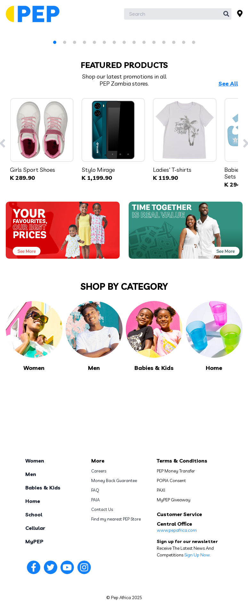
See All (228, 83)
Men (30, 474)
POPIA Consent (171, 480)
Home (32, 501)
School (33, 514)
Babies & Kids (42, 487)
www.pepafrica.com (177, 530)
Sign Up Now (197, 555)
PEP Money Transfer (176, 470)
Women (34, 460)
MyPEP (34, 541)
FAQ (95, 490)
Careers (98, 470)
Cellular (35, 528)
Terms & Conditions (182, 460)
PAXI (161, 490)
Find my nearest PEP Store (116, 519)
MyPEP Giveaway (173, 499)
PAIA (95, 499)
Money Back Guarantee (114, 480)
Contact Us (102, 509)
